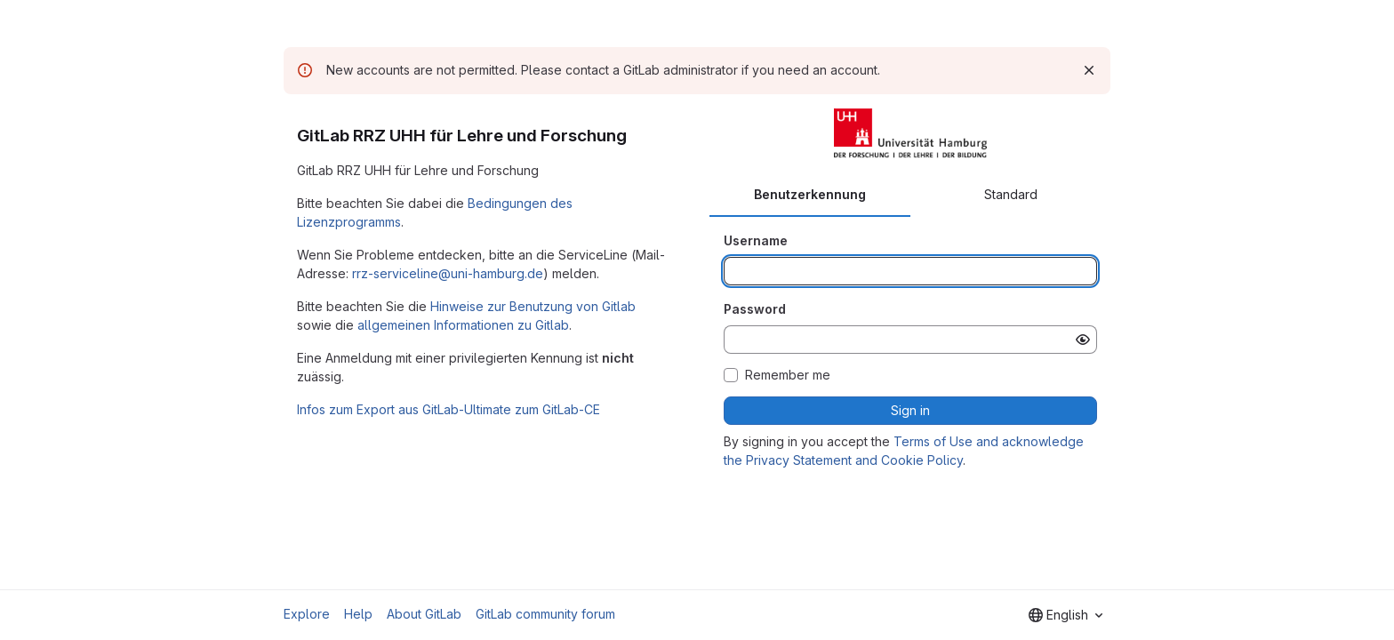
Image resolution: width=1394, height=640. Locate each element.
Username (756, 240)
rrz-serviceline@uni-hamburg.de (447, 273)
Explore (307, 613)
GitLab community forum (545, 613)
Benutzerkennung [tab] (810, 194)
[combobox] (1065, 615)
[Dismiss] (1089, 70)
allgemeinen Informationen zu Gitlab (463, 324)
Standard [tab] (1010, 194)
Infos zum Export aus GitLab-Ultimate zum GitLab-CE (448, 409)
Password (755, 308)
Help (358, 613)
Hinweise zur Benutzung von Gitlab (533, 306)
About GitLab (424, 613)
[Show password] (1083, 339)
